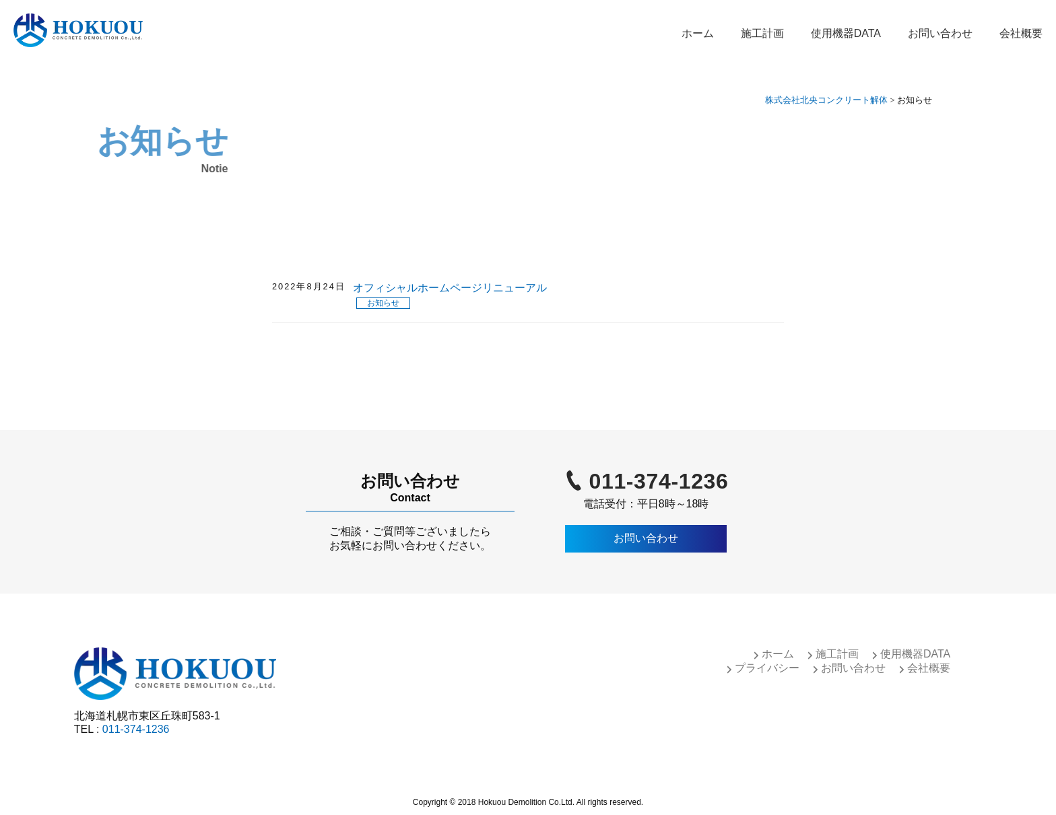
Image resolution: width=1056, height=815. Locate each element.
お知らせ (383, 303)
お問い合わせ (940, 33)
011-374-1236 (659, 481)
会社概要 (1021, 33)
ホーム (698, 33)
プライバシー (767, 668)
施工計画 (762, 33)
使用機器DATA (846, 33)
